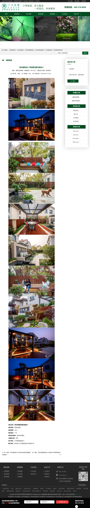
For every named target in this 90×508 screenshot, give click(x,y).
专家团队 (20, 471)
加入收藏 (70, 1)
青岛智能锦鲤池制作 (77, 496)
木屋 (12, 488)
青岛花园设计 (20, 49)
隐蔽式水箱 (18, 488)
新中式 (76, 113)
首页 (6, 13)
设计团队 (20, 473)
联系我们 (47, 473)
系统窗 (42, 488)
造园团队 (20, 476)
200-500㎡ (76, 134)
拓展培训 (52, 490)
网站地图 (77, 1)
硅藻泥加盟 (6, 488)
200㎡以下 (76, 130)
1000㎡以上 (76, 141)
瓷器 (74, 490)
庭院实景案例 (76, 100)
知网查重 (35, 488)
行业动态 (33, 471)
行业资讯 (64, 13)
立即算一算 (59, 503)
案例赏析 (17, 13)
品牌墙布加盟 (10, 490)
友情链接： (5, 484)
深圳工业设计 (67, 490)
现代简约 (75, 110)
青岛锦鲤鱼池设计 (58, 49)
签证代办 (59, 490)
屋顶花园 (6, 473)
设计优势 (28, 13)
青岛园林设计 (49, 49)
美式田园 (75, 121)
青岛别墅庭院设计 (29, 49)
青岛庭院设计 (12, 49)
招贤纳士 (47, 476)
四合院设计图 (26, 490)
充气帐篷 (48, 488)
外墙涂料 (45, 490)
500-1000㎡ (76, 138)
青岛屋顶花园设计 (40, 49)
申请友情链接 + (82, 484)
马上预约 (72, 80)
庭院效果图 (76, 96)
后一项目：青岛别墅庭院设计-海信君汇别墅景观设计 (46, 452)
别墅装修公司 (27, 488)
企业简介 (47, 471)
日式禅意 (75, 117)
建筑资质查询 (70, 488)
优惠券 (55, 488)
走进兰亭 (76, 13)
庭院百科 (33, 473)
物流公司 (18, 490)
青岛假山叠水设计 (60, 496)
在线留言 (83, 1)
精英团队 (52, 13)
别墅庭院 (6, 471)
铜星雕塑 (78, 488)
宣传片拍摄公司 (36, 490)
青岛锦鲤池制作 (68, 496)
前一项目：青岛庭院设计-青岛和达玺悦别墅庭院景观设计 (16, 453)
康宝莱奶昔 (62, 488)
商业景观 (6, 476)
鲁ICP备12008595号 (53, 494)
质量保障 (40, 13)
